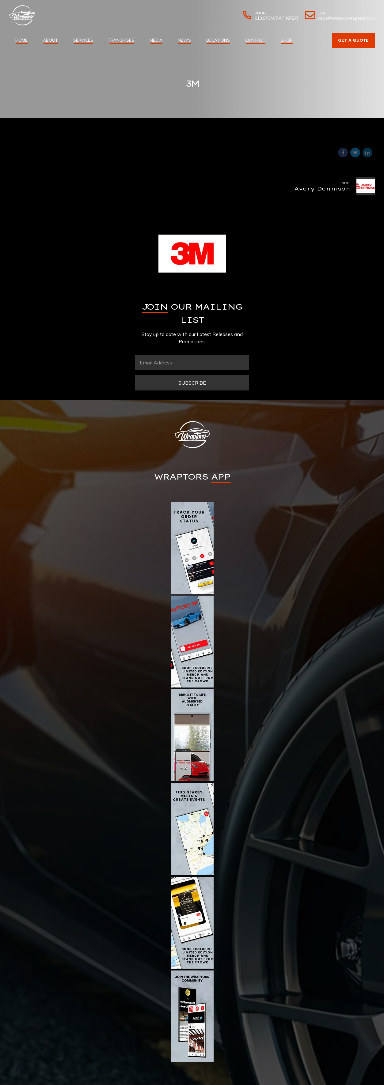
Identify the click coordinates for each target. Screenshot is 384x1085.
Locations (218, 40)
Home (21, 40)
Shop (287, 40)
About (50, 40)
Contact (255, 40)
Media (156, 40)
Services (83, 40)
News (184, 40)
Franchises (121, 40)
